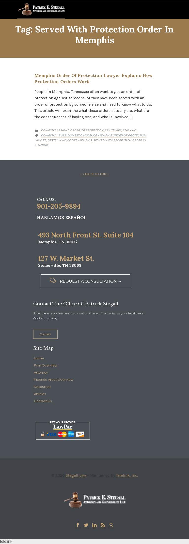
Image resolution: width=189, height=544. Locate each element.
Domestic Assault (55, 130)
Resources (42, 387)
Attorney (41, 372)
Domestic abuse (53, 135)
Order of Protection (86, 130)
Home (39, 358)
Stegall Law (76, 475)
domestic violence (82, 135)
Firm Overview (45, 365)
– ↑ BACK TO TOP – (94, 174)
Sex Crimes (113, 130)
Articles (40, 394)
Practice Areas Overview (53, 380)
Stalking (129, 130)
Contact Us (43, 401)
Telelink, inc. (127, 475)
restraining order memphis (69, 140)
